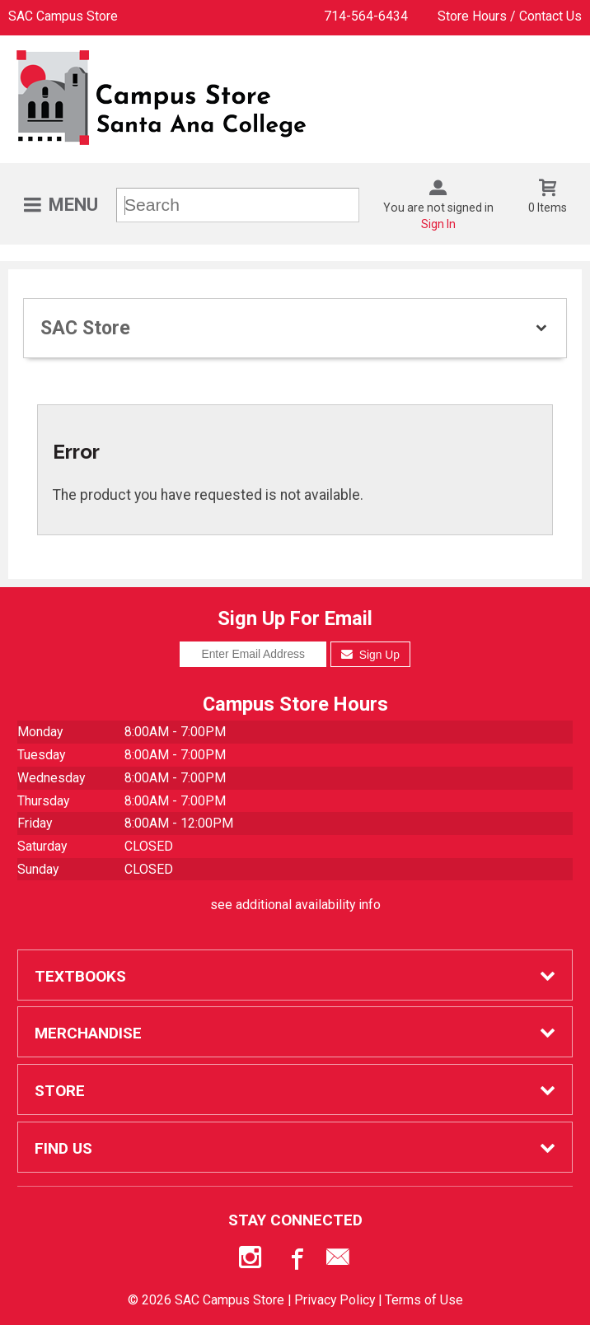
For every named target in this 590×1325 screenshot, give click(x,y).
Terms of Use (424, 1300)
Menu (73, 204)
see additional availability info (295, 904)
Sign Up (370, 654)
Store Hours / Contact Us (510, 16)
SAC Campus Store (63, 16)
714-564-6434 (366, 16)
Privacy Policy (334, 1300)
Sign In (438, 224)
